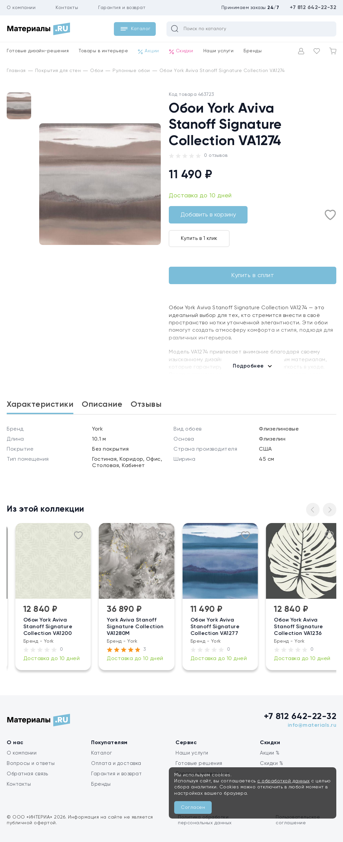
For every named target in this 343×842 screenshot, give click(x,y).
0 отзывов (216, 155)
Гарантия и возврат (121, 7)
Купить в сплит (252, 275)
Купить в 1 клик (199, 238)
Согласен (193, 807)
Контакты (67, 7)
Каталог (101, 753)
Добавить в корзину (208, 215)
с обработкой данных (283, 781)
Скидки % (271, 763)
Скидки (181, 51)
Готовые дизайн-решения (38, 51)
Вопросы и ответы (31, 763)
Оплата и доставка (116, 763)
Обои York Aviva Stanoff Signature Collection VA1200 (82, 627)
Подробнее (248, 366)
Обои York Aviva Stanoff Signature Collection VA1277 (249, 627)
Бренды (253, 51)
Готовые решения (199, 763)
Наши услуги (218, 51)
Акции (148, 51)
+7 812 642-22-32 (313, 7)
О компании (21, 7)
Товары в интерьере (103, 51)
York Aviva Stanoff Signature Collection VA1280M (169, 627)
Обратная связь (27, 773)
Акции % (270, 753)
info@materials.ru (312, 725)
